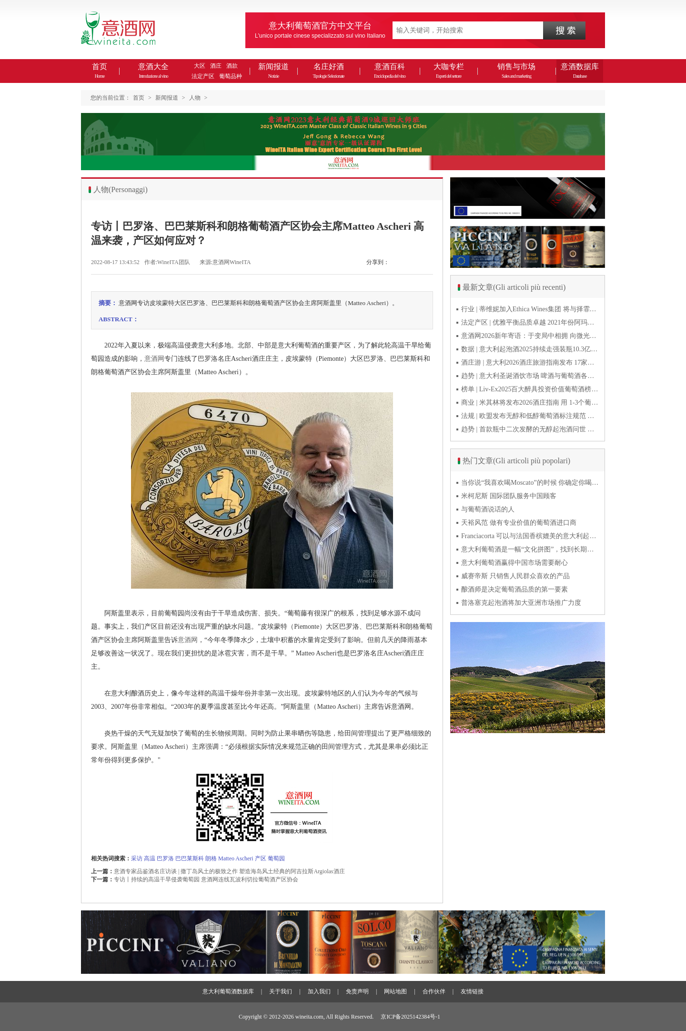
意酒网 (154, 358)
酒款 (232, 65)
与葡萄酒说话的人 (487, 509)
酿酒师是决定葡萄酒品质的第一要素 (514, 589)
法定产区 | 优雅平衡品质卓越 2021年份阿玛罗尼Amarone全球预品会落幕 (530, 322)
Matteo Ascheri (236, 858)
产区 (260, 858)
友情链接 (472, 991)
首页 (99, 70)
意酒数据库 (580, 70)
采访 (136, 858)
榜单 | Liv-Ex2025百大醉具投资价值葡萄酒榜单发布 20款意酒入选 (530, 389)
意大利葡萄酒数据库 (228, 991)
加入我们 (319, 991)
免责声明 (357, 991)
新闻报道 (273, 70)
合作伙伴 (434, 991)
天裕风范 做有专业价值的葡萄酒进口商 (518, 522)
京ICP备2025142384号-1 (410, 1016)
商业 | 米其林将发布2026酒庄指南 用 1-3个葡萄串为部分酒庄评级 (530, 402)
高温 (149, 858)
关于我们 (280, 991)
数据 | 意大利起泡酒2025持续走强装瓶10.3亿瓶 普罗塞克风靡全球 (530, 349)
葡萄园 (276, 858)
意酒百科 (389, 70)
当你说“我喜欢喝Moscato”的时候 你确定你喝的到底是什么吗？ (530, 482)
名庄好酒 (328, 70)
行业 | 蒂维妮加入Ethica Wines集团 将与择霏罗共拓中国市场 (530, 309)
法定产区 (203, 76)
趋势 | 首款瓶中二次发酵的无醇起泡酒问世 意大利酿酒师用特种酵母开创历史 (530, 429)
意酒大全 (153, 70)
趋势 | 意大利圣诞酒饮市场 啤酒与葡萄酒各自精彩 (530, 375)
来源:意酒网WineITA (225, 262)
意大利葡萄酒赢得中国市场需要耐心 (514, 562)
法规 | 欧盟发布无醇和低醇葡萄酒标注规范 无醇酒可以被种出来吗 (530, 415)
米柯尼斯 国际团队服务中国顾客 (508, 496)
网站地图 (395, 991)
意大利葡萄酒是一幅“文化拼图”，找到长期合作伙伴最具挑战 (530, 549)
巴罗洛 (165, 858)
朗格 (211, 858)
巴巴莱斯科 (189, 858)
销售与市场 (516, 70)
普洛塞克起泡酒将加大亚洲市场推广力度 (521, 602)
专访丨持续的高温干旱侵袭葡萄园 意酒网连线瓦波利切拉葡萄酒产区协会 (206, 879)
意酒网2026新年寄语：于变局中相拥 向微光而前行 (530, 335)
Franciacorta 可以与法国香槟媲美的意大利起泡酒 (530, 536)
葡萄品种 (230, 76)
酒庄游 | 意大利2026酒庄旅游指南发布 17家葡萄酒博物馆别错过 (530, 362)
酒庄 (216, 65)
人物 (195, 97)
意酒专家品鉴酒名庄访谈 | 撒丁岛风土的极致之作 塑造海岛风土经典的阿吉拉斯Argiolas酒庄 (229, 871)
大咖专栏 (449, 70)
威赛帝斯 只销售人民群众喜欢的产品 (515, 576)
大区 (199, 65)
